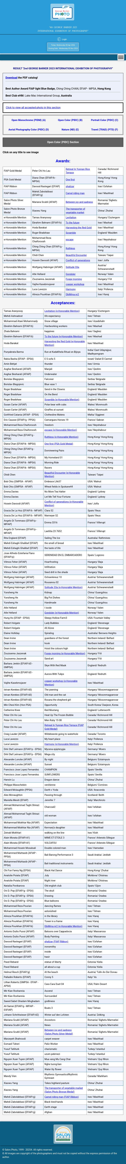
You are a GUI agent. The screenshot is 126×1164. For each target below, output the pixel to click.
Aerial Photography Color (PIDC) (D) (29, 129)
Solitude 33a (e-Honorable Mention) (63, 587)
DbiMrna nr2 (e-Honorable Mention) (63, 926)
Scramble (71, 232)
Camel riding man (75, 193)
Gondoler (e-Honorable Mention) (61, 612)
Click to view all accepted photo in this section (33, 107)
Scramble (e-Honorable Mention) (61, 399)
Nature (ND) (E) (70, 129)
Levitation (71, 217)
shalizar (70, 186)
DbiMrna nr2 (72, 294)
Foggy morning (74, 279)
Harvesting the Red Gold (79, 227)
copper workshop (75, 284)
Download (11, 77)
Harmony (71, 289)
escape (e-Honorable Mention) (60, 430)
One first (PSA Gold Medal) (58, 443)
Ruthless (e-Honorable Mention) (61, 437)
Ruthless (70, 248)
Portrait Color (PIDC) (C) (104, 120)
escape (70, 239)
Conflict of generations (78, 260)
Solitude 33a (72, 267)
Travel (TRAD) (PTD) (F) (104, 129)
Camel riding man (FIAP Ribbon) (61, 1097)
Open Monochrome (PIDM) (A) (29, 120)
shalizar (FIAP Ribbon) (56, 941)
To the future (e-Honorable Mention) (63, 336)
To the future (72, 222)
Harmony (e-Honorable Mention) (61, 744)
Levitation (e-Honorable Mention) (62, 311)
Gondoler (71, 274)
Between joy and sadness (79, 202)
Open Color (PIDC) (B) (70, 120)
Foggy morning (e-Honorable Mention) (64, 653)
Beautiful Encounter (76, 255)
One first (70, 179)
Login (64, 39)
